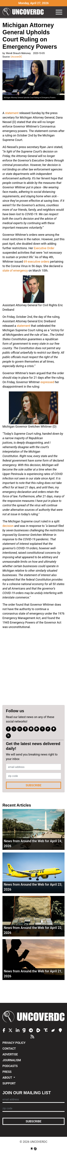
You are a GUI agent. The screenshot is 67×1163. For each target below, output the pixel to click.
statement (12, 113)
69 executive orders (36, 261)
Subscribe (33, 785)
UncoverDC (23, 12)
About (7, 1077)
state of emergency (15, 270)
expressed (47, 382)
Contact (9, 1048)
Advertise (10, 1054)
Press (6, 1071)
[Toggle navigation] (59, 12)
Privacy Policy (13, 1042)
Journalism (11, 1060)
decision (7, 526)
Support (9, 1083)
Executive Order (44, 248)
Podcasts (10, 1066)
